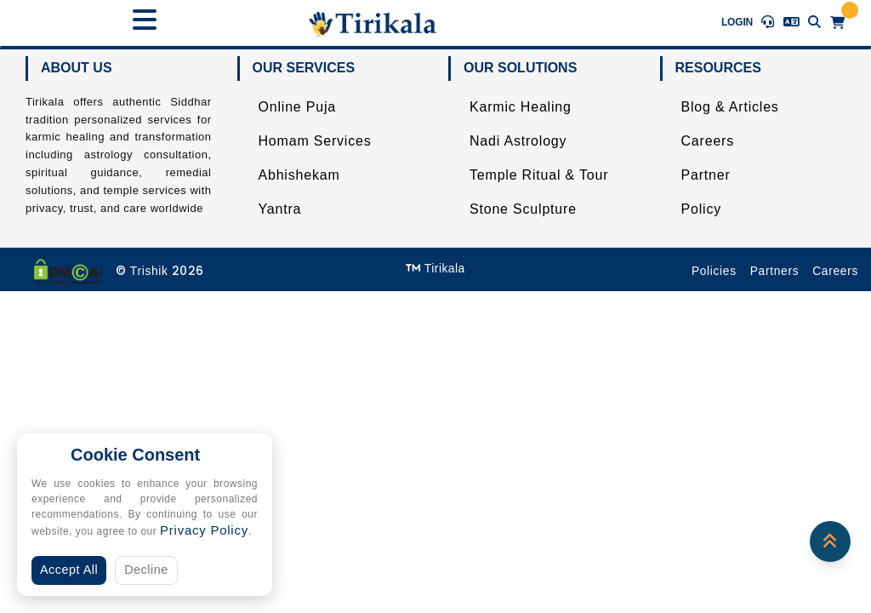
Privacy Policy (204, 530)
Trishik (149, 271)
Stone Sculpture (523, 209)
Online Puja (298, 107)
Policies (714, 271)
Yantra (280, 209)
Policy (701, 209)
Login (737, 22)
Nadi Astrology (518, 141)
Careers (708, 141)
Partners (774, 271)
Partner (706, 175)
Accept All (69, 569)
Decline (146, 569)
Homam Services (315, 141)
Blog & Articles (730, 107)
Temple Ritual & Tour (539, 175)
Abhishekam (299, 175)
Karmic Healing (521, 107)
